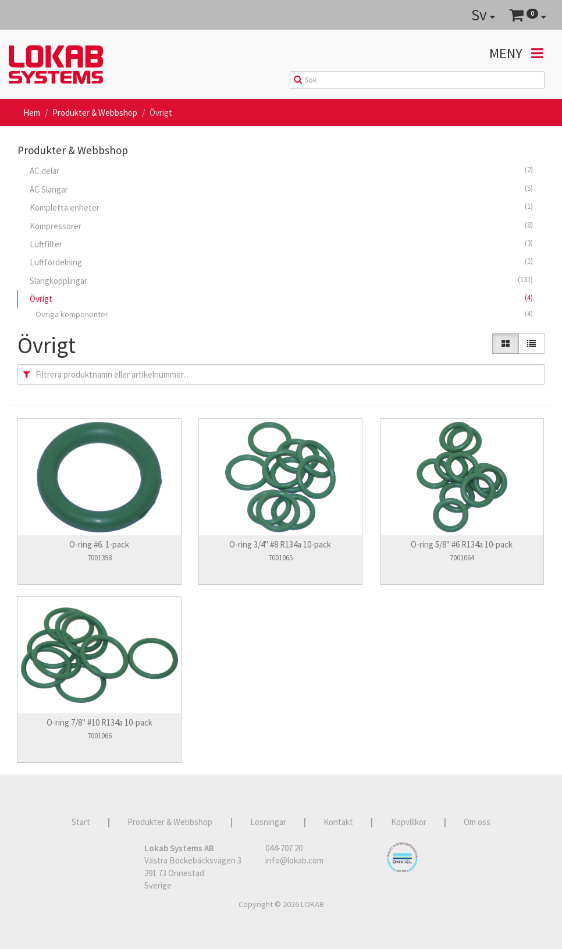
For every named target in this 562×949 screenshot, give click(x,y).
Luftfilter (281, 244)
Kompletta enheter (281, 207)
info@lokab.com (294, 860)
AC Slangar (281, 189)
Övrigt (281, 298)
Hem (31, 112)
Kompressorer (281, 226)
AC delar (281, 170)
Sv (483, 14)
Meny (516, 53)
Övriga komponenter (284, 313)
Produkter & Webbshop (94, 112)
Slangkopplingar (281, 280)
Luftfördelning (281, 262)
